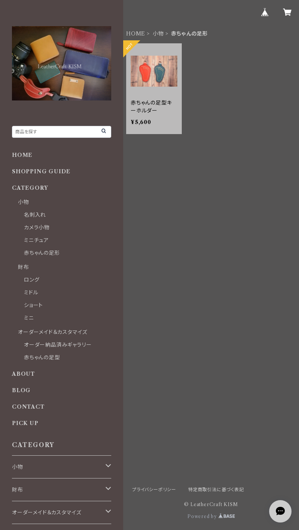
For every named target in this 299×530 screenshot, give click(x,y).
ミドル (31, 292)
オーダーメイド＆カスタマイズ (52, 332)
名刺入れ (35, 214)
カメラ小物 (37, 227)
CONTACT (28, 406)
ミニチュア (36, 240)
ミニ (29, 317)
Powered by (211, 516)
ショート (33, 305)
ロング (31, 279)
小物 (158, 33)
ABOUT (23, 374)
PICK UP (25, 423)
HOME (135, 33)
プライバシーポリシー (154, 489)
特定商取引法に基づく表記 (216, 489)
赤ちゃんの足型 (42, 357)
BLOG (21, 390)
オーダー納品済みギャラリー (57, 344)
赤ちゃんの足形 (42, 252)
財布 (23, 267)
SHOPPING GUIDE (41, 171)
